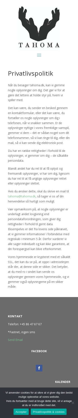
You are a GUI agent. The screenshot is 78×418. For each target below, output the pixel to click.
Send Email (15, 340)
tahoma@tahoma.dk (22, 196)
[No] (73, 403)
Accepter (21, 411)
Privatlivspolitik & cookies (48, 411)
